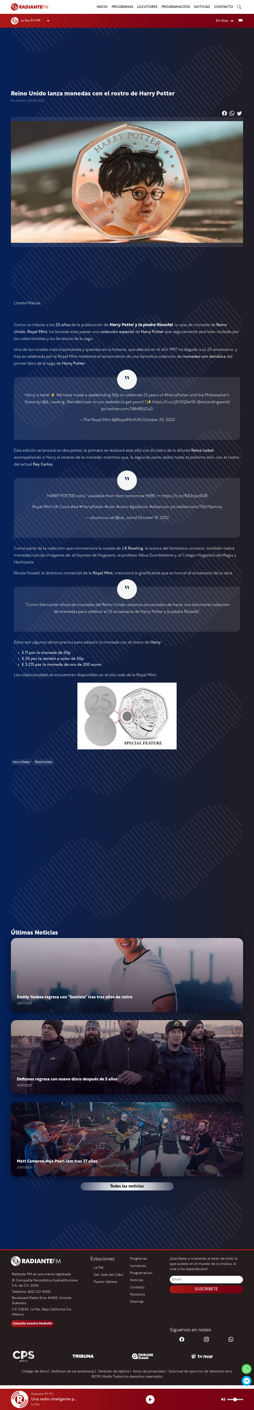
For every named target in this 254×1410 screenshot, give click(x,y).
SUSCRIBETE (206, 1289)
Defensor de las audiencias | (73, 1371)
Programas (122, 7)
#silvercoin (159, 507)
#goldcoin (138, 507)
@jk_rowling (53, 402)
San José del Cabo (108, 1275)
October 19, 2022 (153, 518)
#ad (74, 507)
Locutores (147, 7)
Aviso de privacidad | (150, 1371)
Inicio (102, 7)
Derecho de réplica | (114, 1371)
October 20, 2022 (159, 420)
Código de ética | (35, 1371)
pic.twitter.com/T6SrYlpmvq (196, 507)
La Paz (99, 1268)
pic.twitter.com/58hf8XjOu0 (127, 409)
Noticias (202, 7)
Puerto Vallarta (105, 1282)
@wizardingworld (213, 402)
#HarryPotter (176, 395)
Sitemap (137, 1302)
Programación (175, 7)
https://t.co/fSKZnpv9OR (184, 496)
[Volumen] (235, 1399)
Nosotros (137, 1295)
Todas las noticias (127, 1186)
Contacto (223, 7)
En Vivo (225, 21)
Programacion (141, 1273)
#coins (122, 507)
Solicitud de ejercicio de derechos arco (200, 1371)
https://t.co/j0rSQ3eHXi (174, 402)
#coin (109, 507)
